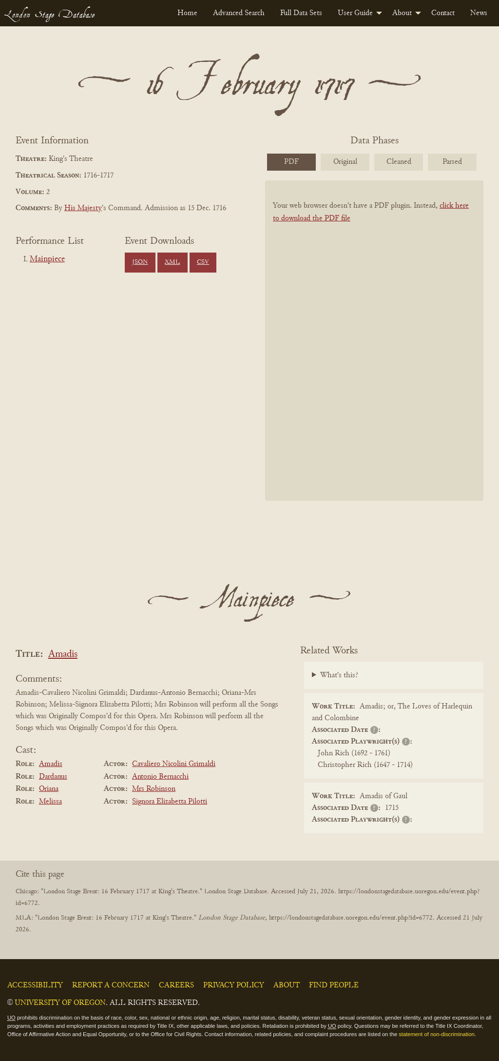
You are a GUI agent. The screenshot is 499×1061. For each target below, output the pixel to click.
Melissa (50, 802)
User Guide (355, 13)
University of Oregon (60, 1003)
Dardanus (53, 777)
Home (187, 13)
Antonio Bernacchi (160, 777)
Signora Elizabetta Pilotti (169, 802)
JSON (140, 262)
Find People (334, 985)
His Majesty (83, 208)
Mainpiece (47, 259)
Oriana (48, 789)
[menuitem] (187, 13)
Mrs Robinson (153, 789)
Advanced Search (239, 13)
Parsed (452, 162)
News (478, 13)
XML (172, 262)
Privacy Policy (233, 985)
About (402, 13)
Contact (443, 13)
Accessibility (35, 985)
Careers (176, 985)
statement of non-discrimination (436, 1034)
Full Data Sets (301, 13)
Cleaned (398, 162)
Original (345, 162)
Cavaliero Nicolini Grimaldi (173, 764)
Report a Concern (111, 985)
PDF (291, 162)
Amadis (62, 654)
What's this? (339, 675)
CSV (203, 262)
